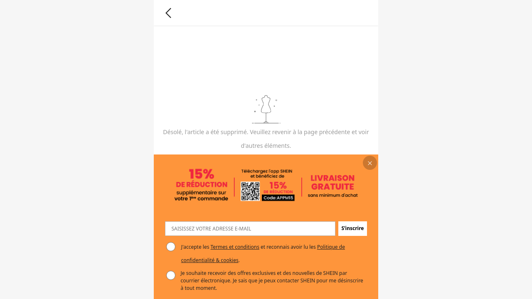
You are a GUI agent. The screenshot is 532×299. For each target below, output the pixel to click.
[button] (370, 163)
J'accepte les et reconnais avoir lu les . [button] (263, 253)
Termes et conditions (235, 246)
